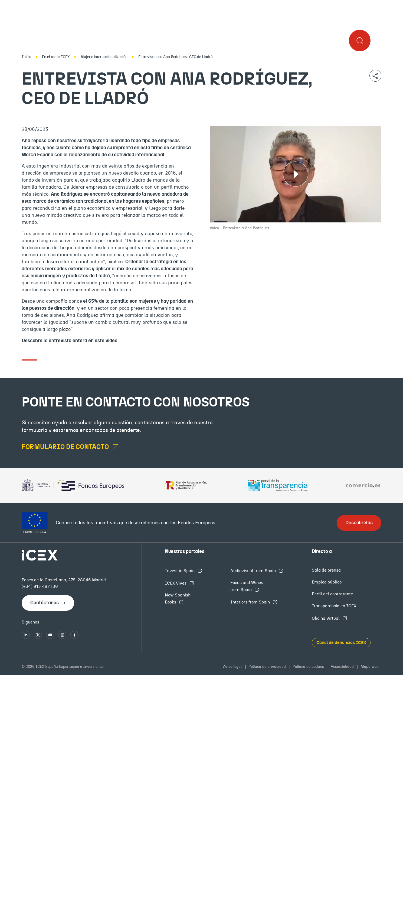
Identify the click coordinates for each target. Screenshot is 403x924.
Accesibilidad (343, 667)
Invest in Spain (180, 571)
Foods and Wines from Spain (246, 586)
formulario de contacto (66, 447)
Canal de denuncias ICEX (341, 643)
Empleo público (327, 582)
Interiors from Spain (250, 602)
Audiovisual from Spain (253, 571)
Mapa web (370, 667)
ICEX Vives (176, 583)
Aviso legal (233, 667)
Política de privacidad (267, 667)
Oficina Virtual (326, 618)
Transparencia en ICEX (334, 606)
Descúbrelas (359, 523)
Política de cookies (309, 667)
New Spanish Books (178, 598)
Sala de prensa (326, 570)
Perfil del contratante (332, 594)
